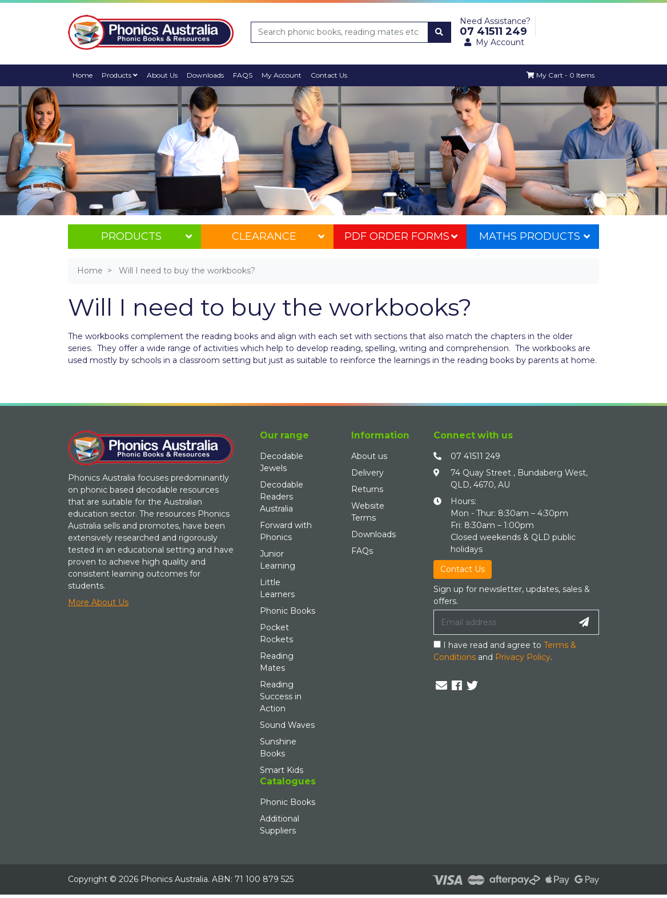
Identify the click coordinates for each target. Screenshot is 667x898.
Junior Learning (277, 560)
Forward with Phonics (286, 531)
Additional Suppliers (279, 825)
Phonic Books (287, 611)
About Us (163, 75)
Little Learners (277, 588)
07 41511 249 (475, 456)
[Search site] (439, 32)
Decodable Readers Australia (281, 497)
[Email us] (441, 685)
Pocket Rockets (276, 633)
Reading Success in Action (281, 696)
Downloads (207, 75)
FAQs (362, 551)
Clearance (278, 236)
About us (369, 456)
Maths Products (534, 236)
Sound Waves (287, 725)
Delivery (367, 473)
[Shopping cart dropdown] (560, 75)
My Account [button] (494, 42)
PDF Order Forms (400, 236)
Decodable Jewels (281, 462)
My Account (284, 75)
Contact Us (331, 75)
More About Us (98, 603)
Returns (367, 489)
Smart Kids (281, 770)
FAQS (245, 75)
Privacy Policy (523, 657)
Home (83, 75)
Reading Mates (277, 662)
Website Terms (367, 512)
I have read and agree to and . (504, 651)
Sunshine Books (278, 747)
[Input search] (339, 32)
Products (120, 75)
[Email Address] (502, 622)
